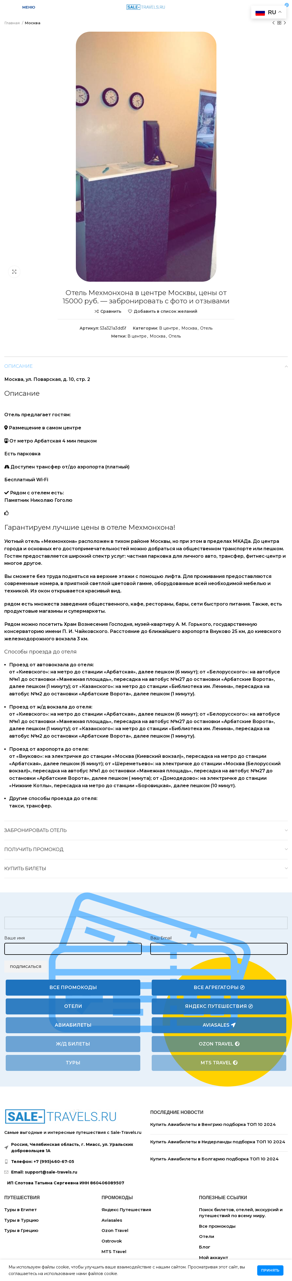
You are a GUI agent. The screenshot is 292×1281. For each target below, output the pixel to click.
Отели (73, 1006)
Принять (270, 1270)
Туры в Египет (20, 1209)
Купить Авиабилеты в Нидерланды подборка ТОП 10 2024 (217, 1141)
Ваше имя (14, 938)
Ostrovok (112, 1241)
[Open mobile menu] (25, 7)
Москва (32, 23)
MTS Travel (219, 1063)
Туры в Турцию (21, 1220)
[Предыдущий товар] (273, 23)
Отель (206, 328)
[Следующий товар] (285, 23)
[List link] (73, 1161)
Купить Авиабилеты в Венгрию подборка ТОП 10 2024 (213, 1124)
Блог (204, 1247)
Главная (12, 23)
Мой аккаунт (213, 1257)
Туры (73, 1062)
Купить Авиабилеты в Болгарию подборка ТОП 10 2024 (214, 1159)
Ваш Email (161, 938)
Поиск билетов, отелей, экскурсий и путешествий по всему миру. (241, 1212)
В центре (168, 328)
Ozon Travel (219, 1044)
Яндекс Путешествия (219, 1006)
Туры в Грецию (21, 1230)
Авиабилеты (73, 1025)
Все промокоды (73, 987)
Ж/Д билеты (73, 1044)
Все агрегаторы (219, 987)
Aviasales (219, 1025)
